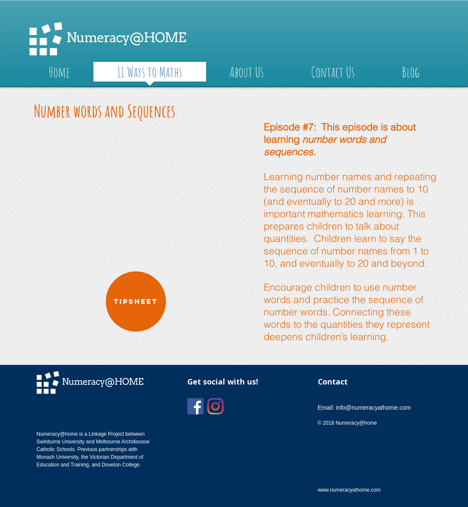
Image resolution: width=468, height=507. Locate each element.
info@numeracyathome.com (373, 407)
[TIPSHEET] (136, 301)
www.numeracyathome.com (349, 490)
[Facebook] (195, 406)
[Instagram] (215, 406)
